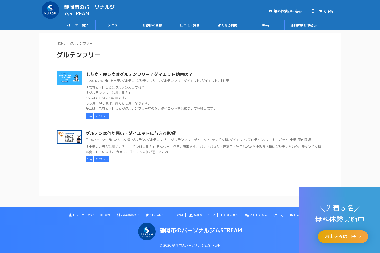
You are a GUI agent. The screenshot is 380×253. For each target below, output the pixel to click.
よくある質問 (227, 25)
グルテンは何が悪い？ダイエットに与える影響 (153, 134)
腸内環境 (316, 140)
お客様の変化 (152, 25)
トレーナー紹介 (76, 25)
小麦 (305, 140)
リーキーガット (290, 140)
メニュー (114, 25)
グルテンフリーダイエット (200, 81)
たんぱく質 (146, 140)
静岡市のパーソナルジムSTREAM (89, 10)
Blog (265, 25)
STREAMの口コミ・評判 (164, 215)
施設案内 (229, 215)
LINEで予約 (323, 11)
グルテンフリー (170, 81)
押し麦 (241, 81)
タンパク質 (237, 140)
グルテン (152, 81)
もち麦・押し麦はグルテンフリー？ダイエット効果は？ (161, 74)
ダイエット (227, 81)
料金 (105, 215)
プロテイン (270, 140)
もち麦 (140, 81)
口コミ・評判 (190, 25)
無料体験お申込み (285, 11)
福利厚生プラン (202, 215)
